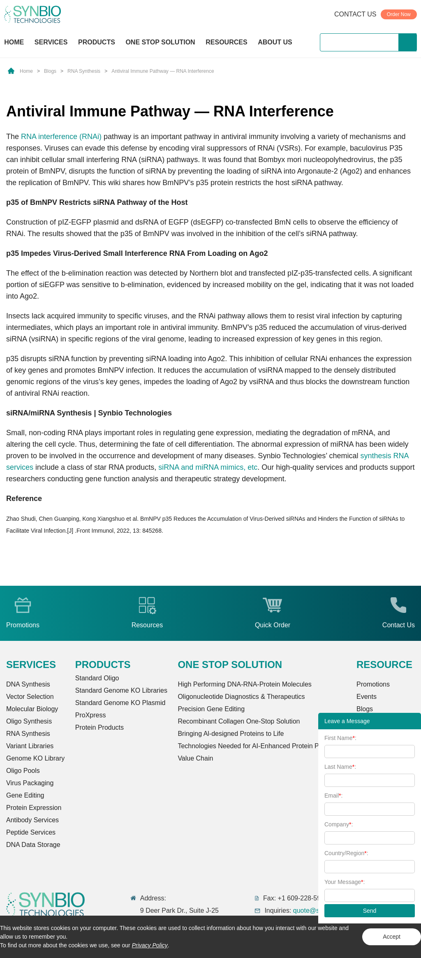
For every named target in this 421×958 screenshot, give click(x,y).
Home (26, 71)
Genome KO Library (35, 758)
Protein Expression (33, 807)
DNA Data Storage (33, 844)
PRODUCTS (96, 43)
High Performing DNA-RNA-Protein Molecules (244, 684)
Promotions (373, 684)
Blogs (50, 71)
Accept (391, 936)
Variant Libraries (29, 745)
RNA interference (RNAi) (61, 136)
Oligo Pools (23, 770)
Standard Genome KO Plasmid (120, 702)
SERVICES (51, 42)
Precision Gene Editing (211, 708)
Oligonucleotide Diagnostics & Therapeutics (241, 696)
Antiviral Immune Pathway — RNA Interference (162, 71)
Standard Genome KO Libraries (121, 690)
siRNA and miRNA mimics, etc (207, 467)
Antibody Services (32, 820)
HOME (14, 42)
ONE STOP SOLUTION (160, 42)
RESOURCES (226, 42)
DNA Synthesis (28, 684)
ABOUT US (275, 42)
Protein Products (99, 727)
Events (366, 696)
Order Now (399, 14)
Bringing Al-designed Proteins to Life (231, 733)
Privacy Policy (150, 945)
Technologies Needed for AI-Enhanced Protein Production (262, 745)
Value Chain (195, 758)
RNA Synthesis (83, 71)
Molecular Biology (32, 708)
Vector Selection (30, 696)
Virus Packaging (29, 782)
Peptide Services (31, 832)
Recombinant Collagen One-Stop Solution (239, 721)
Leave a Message (347, 721)
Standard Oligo (97, 678)
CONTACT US (355, 14)
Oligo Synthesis (29, 721)
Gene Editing (25, 795)
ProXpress (90, 715)
